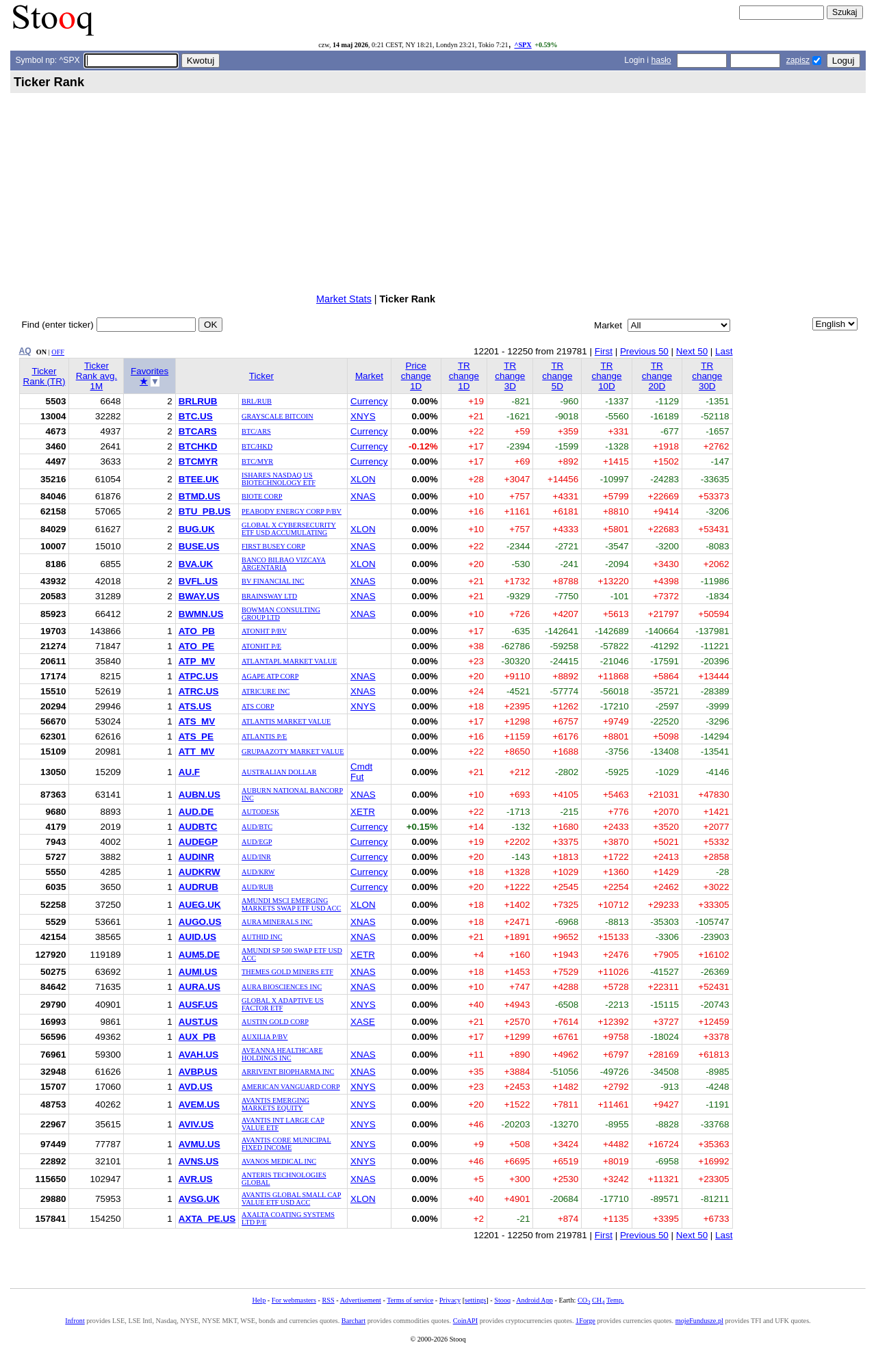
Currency (369, 401)
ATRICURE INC (265, 691)
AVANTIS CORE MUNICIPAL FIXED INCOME (286, 1143)
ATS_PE (196, 736)
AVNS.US (199, 1161)
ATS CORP (258, 706)
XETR (362, 812)
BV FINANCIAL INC (273, 581)
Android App (534, 1300)
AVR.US (196, 1179)
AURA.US (199, 987)
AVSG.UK (199, 1199)
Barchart (353, 1320)
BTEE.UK (199, 479)
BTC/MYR (257, 461)
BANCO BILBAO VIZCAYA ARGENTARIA (284, 563)
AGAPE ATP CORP (270, 676)
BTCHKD (198, 446)
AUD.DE (196, 812)
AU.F (189, 772)
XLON (363, 479)
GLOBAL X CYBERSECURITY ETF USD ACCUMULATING (289, 528)
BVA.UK (196, 564)
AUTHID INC (262, 937)
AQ (25, 351)
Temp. (615, 1300)
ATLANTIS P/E (264, 736)
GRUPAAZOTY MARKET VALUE (293, 751)
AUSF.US (198, 1004)
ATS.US (195, 706)
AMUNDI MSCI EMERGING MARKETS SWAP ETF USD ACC (291, 904)
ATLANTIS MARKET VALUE (286, 721)
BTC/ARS (256, 431)
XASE (362, 1022)
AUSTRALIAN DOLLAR (279, 772)
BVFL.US (198, 581)
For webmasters (294, 1300)
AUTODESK (260, 811)
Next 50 (692, 351)
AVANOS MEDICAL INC (279, 1161)
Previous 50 (644, 351)
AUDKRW (199, 872)
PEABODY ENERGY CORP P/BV (292, 511)
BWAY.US (199, 596)
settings (475, 1300)
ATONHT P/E (261, 646)
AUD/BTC (257, 827)
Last (723, 351)
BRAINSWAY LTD (269, 596)
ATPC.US (198, 676)
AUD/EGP (257, 842)
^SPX (522, 45)
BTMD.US (199, 496)
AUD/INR (256, 857)
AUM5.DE (199, 955)
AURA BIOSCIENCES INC (282, 987)
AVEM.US (199, 1104)
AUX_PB (197, 1037)
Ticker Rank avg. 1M (97, 376)
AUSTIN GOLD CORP (275, 1021)
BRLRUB (198, 401)
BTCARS (198, 431)
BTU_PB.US (205, 511)
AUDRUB (198, 887)
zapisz (798, 60)
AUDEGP (198, 842)
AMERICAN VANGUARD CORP (291, 1086)
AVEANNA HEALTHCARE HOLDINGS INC (282, 1054)
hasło (661, 60)
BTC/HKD (257, 446)
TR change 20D (657, 376)
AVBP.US (198, 1072)
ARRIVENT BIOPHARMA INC (288, 1071)
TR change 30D (707, 376)
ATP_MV (197, 661)
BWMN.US (201, 614)
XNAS (363, 496)
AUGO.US (200, 922)
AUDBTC (198, 827)
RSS (328, 1300)
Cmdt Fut (361, 771)
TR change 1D (464, 376)
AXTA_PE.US (207, 1219)
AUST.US (198, 1022)
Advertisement (360, 1300)
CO (584, 1300)
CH (598, 1300)
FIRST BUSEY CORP (273, 546)
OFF (57, 352)
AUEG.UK (200, 905)
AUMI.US (198, 972)
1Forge (585, 1320)
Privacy (450, 1300)
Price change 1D (416, 376)
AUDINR (196, 857)
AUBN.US (199, 794)
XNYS (363, 416)
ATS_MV (197, 721)
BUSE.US (199, 546)
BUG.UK (197, 529)
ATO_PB (197, 631)
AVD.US (196, 1087)
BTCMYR (198, 461)
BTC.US (196, 416)
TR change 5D (557, 376)
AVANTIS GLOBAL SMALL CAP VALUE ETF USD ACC (291, 1198)
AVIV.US (196, 1124)
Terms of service (410, 1300)
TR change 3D (510, 376)
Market (369, 376)
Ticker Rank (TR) (44, 376)
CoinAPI (465, 1320)
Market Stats (344, 298)
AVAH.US (198, 1054)
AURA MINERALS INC (277, 922)
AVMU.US (199, 1144)
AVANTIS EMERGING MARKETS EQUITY (275, 1104)
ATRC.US (199, 691)
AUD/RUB (257, 887)
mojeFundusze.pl (699, 1320)
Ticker (261, 376)
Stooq (502, 1300)
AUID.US (197, 937)
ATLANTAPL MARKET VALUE (289, 661)
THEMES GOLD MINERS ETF (287, 972)
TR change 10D (606, 376)
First (604, 351)
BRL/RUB (257, 401)
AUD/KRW (258, 872)
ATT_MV (197, 751)
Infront (74, 1320)
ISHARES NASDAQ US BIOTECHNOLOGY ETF (278, 478)
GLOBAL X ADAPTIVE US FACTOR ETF (283, 1004)
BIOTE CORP (262, 496)
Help (259, 1300)
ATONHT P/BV (264, 631)
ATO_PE (197, 646)
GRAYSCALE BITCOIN (277, 416)
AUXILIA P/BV (264, 1037)
